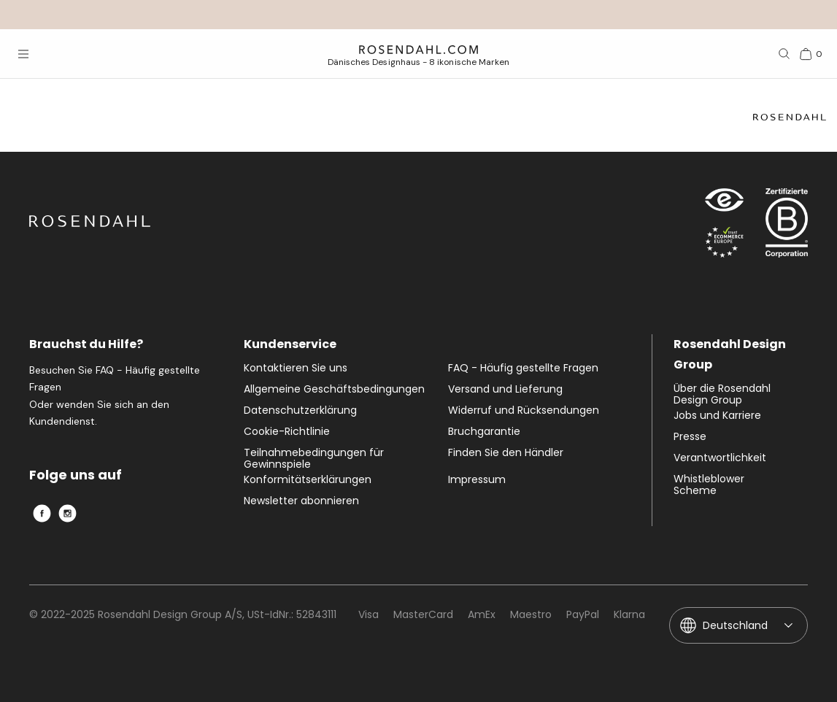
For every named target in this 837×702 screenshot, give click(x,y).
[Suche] (784, 54)
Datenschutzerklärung (300, 410)
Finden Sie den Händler (505, 453)
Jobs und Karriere (717, 416)
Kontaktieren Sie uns (295, 368)
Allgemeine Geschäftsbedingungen (334, 389)
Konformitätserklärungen (307, 480)
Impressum (477, 480)
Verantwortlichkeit (720, 458)
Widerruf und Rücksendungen (523, 410)
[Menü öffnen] (23, 54)
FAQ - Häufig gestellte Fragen (523, 368)
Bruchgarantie (484, 432)
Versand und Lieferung (505, 389)
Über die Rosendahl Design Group (722, 394)
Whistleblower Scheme (709, 484)
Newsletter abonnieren (301, 501)
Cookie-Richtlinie (287, 432)
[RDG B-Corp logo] (786, 226)
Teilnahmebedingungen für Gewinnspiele (314, 458)
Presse (690, 437)
